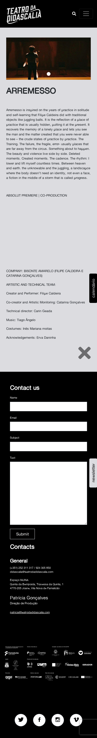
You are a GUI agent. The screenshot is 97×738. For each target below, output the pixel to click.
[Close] (84, 353)
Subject (14, 437)
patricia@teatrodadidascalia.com (30, 612)
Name (13, 397)
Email (13, 417)
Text (12, 457)
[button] (74, 13)
